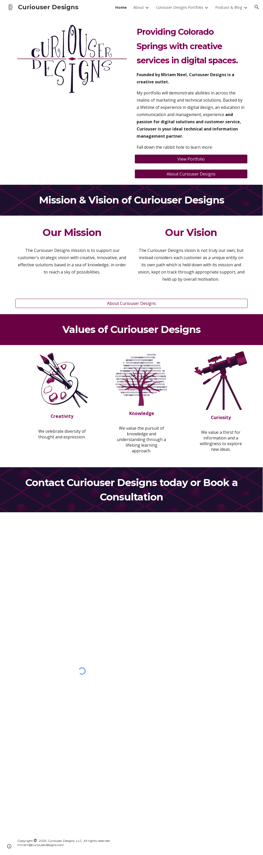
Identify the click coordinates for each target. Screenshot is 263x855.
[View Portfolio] (191, 159)
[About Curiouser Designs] (191, 174)
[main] (191, 87)
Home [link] (121, 7)
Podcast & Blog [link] (228, 7)
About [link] (138, 7)
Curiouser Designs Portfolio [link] (179, 7)
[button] (257, 7)
